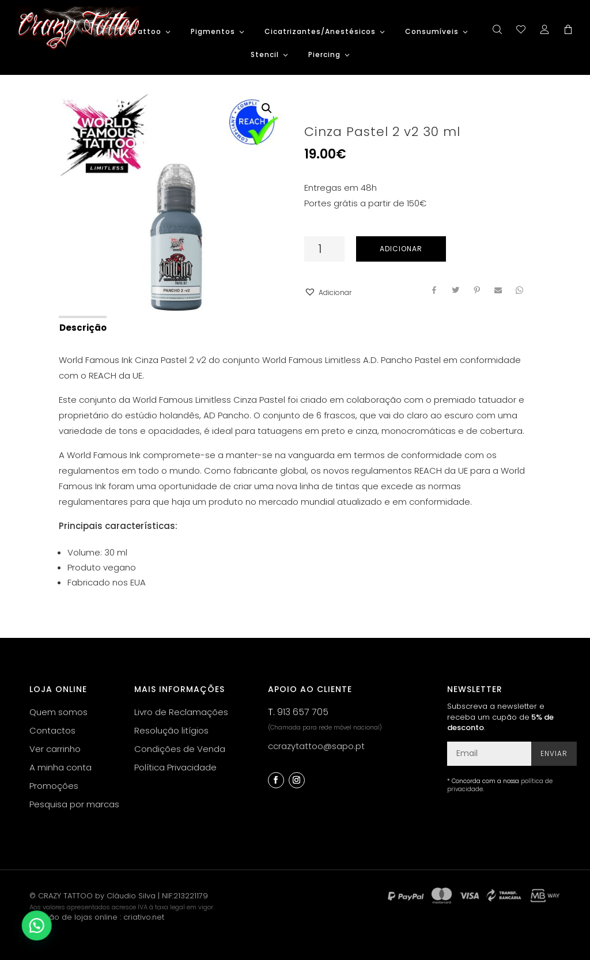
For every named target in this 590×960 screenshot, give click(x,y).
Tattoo (147, 32)
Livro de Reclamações (181, 712)
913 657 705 (302, 712)
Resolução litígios (171, 730)
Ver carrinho (55, 749)
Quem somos (58, 712)
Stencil (265, 55)
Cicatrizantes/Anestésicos (320, 32)
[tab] (82, 327)
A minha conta (60, 767)
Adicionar (401, 249)
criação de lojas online (73, 917)
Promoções (53, 786)
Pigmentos (213, 32)
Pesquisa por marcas (74, 804)
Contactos (52, 730)
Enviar (554, 753)
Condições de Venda (179, 749)
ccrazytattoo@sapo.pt (316, 746)
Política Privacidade (175, 767)
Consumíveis (432, 32)
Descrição (83, 328)
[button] (327, 292)
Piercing (324, 55)
